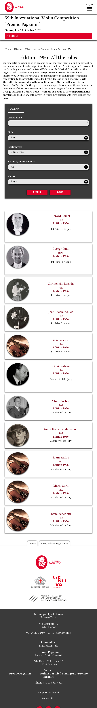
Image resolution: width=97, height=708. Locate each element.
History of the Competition (40, 49)
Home (8, 49)
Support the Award (48, 692)
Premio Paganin (19, 673)
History (18, 49)
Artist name (15, 118)
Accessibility (48, 698)
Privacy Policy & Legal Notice (54, 544)
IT (92, 5)
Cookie (32, 544)
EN (87, 5)
